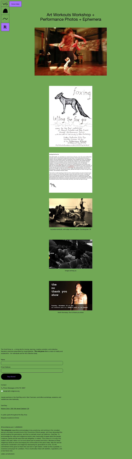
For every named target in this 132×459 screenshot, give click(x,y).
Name (3, 359)
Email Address (5, 367)
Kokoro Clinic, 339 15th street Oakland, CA (15, 408)
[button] (15, 4)
